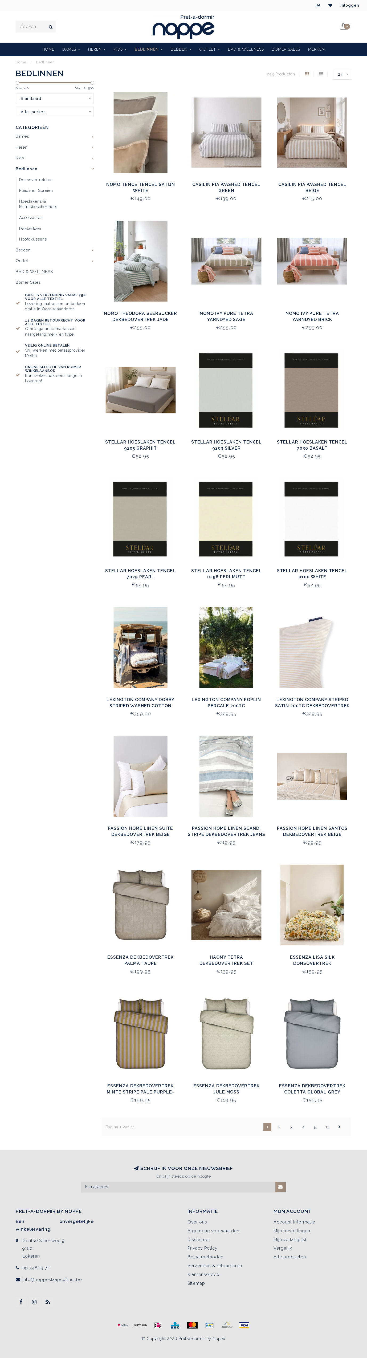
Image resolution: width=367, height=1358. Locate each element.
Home (48, 49)
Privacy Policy (202, 1248)
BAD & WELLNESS (246, 49)
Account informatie (294, 1222)
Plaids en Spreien (36, 190)
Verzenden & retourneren (214, 1265)
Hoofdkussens (33, 239)
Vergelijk (283, 1248)
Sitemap (196, 1283)
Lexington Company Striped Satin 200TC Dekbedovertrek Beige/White (312, 705)
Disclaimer (198, 1239)
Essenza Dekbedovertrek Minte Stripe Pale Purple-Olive (140, 1092)
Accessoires (31, 217)
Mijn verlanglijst (290, 1239)
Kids (118, 49)
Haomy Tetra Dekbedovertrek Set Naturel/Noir (226, 963)
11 (327, 1127)
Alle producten (290, 1256)
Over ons (197, 1222)
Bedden (179, 49)
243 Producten (281, 74)
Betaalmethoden (205, 1256)
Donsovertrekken (36, 179)
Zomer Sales (286, 49)
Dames (69, 49)
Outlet (207, 49)
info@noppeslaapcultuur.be (52, 1279)
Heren (95, 49)
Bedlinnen (147, 49)
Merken (316, 49)
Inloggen (349, 5)
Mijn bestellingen (292, 1230)
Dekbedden (30, 228)
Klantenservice (203, 1274)
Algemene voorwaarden (213, 1230)
